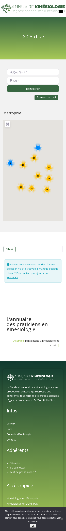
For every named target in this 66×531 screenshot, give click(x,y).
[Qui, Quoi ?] (33, 72)
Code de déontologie (19, 434)
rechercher (40, 89)
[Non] (61, 519)
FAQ (9, 429)
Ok (32, 526)
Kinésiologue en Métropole (22, 498)
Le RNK (11, 423)
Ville (9, 249)
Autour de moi (46, 97)
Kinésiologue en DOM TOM (22, 503)
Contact (11, 439)
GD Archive (33, 36)
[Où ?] (33, 80)
